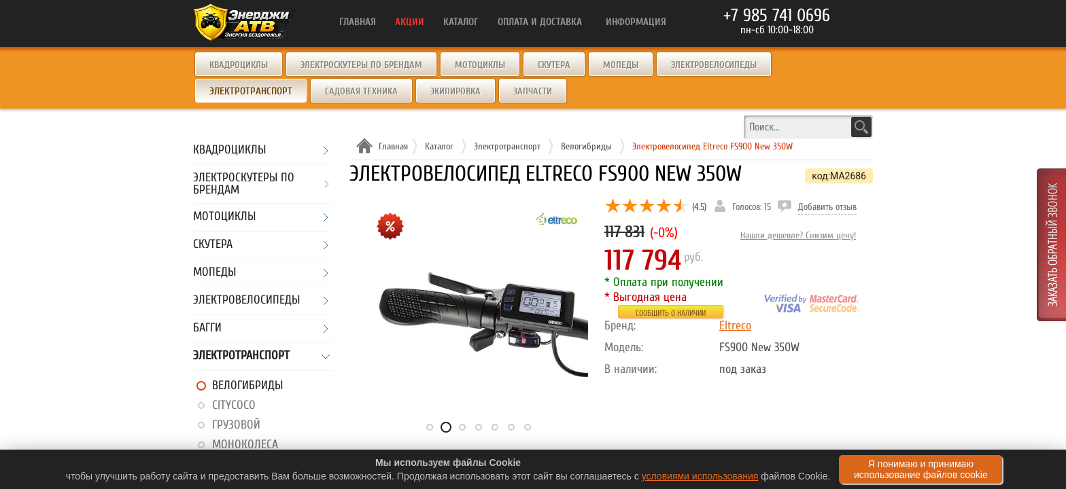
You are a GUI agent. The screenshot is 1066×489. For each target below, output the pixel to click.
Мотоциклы (480, 65)
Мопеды (620, 65)
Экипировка (455, 91)
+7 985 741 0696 (776, 15)
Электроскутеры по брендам (361, 65)
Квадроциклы (238, 65)
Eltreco (735, 326)
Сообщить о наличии (671, 313)
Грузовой (236, 425)
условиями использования (700, 476)
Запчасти (532, 91)
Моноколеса (245, 444)
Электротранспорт (241, 356)
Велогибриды (247, 385)
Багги (207, 328)
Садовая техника (361, 91)
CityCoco (234, 405)
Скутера (554, 65)
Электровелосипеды (714, 65)
